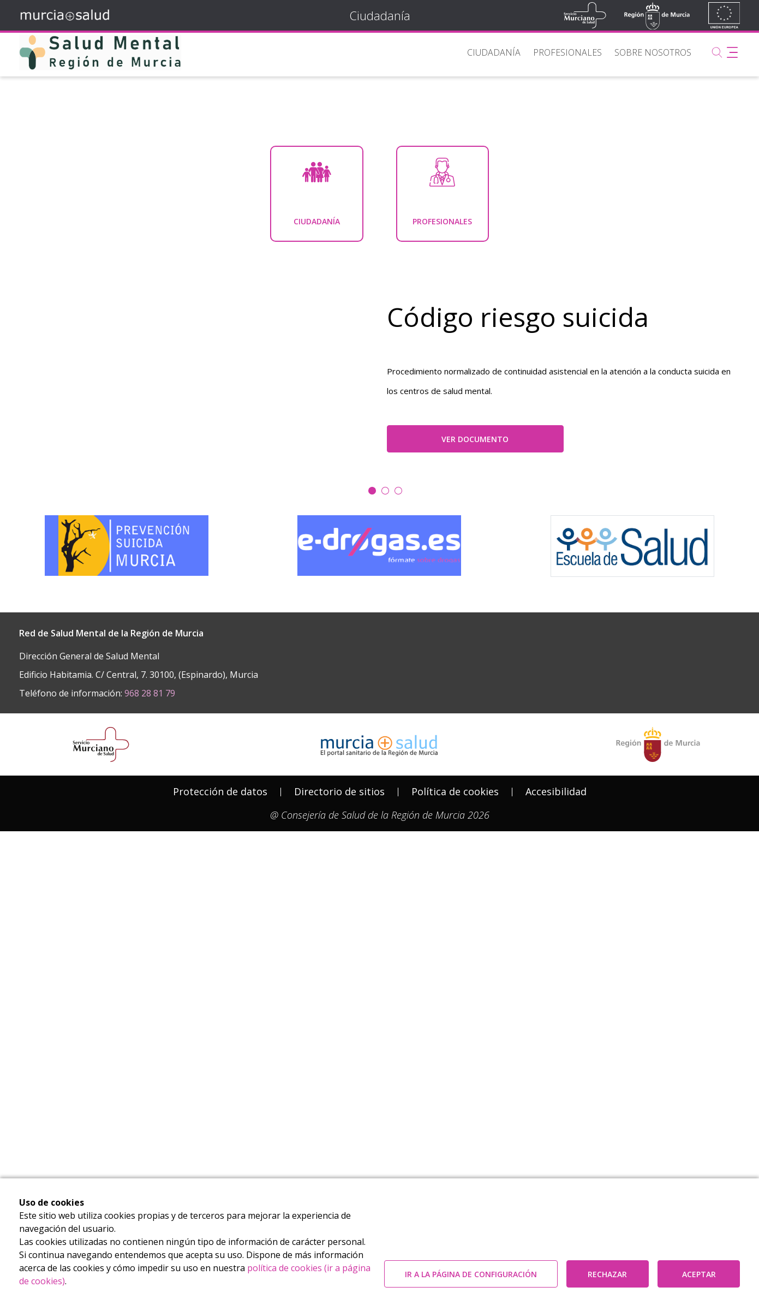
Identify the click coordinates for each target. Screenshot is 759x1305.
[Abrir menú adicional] (732, 52)
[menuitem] (494, 52)
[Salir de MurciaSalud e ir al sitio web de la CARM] (658, 1091)
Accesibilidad (556, 1138)
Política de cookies (455, 1138)
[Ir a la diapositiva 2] (398, 837)
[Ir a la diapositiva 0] (372, 837)
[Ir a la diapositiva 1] (385, 837)
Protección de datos (220, 1138)
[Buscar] (717, 52)
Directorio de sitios (339, 1138)
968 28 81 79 (149, 1040)
